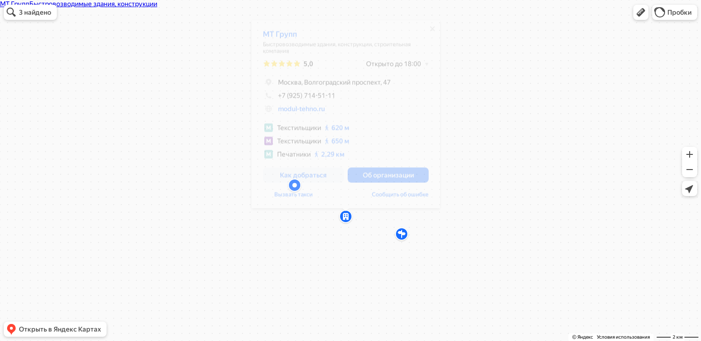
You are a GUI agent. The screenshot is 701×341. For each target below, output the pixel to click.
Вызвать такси (293, 198)
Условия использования (623, 337)
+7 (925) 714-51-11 (299, 99)
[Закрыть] (432, 32)
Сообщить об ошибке (400, 198)
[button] (640, 12)
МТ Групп (280, 37)
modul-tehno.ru (301, 112)
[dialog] (346, 118)
